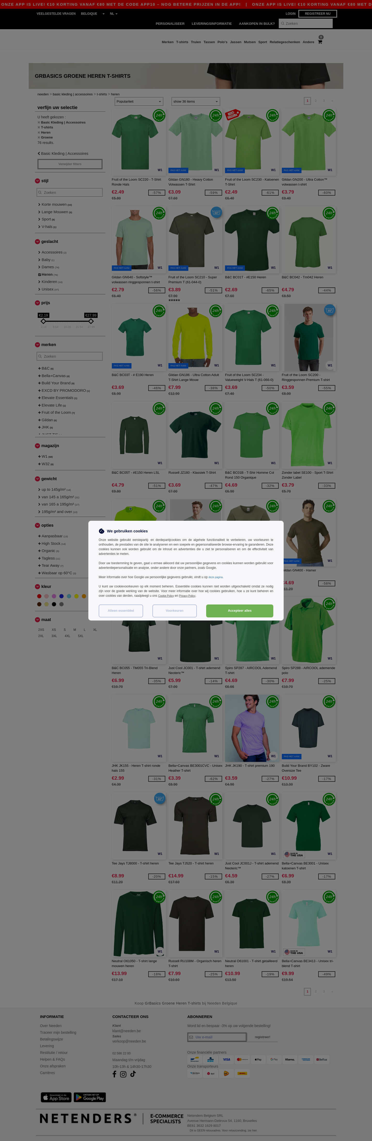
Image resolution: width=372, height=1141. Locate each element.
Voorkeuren (175, 610)
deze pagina (216, 577)
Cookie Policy (167, 596)
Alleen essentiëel (121, 610)
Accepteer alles (240, 610)
